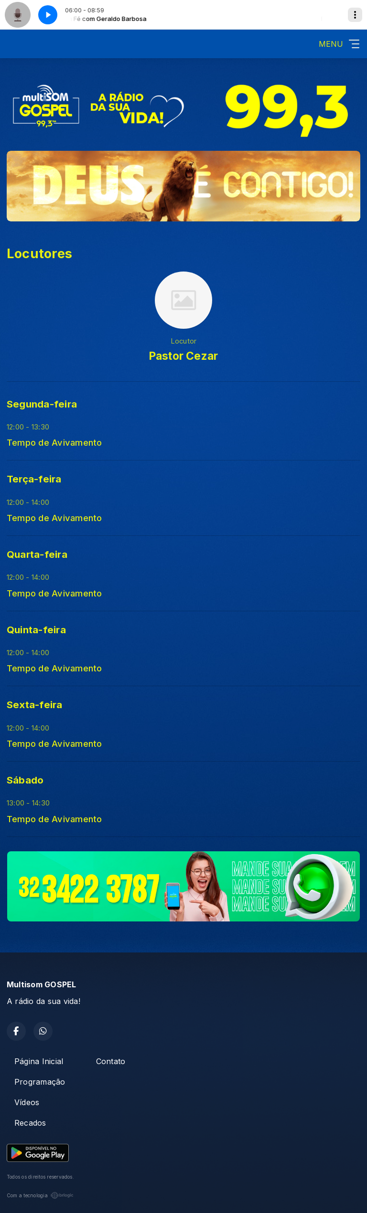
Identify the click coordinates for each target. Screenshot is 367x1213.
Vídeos (26, 1102)
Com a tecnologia (40, 1195)
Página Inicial (38, 1061)
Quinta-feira (36, 630)
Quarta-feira (37, 554)
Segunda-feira (42, 404)
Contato (111, 1061)
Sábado (25, 780)
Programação (39, 1082)
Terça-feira (34, 479)
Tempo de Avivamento (54, 442)
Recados (30, 1123)
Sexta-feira (35, 705)
